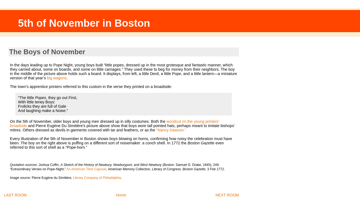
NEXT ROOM (227, 195)
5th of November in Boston (84, 23)
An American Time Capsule (86, 169)
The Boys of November (47, 52)
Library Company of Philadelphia (97, 178)
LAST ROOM (15, 195)
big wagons (57, 78)
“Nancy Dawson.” (171, 130)
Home (121, 195)
